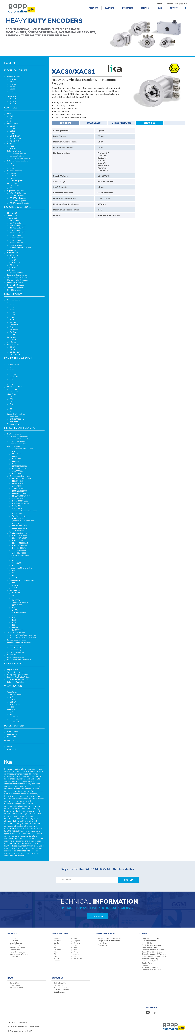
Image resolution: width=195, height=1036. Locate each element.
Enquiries (149, 123)
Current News (15, 983)
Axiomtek (57, 941)
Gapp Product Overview (151, 938)
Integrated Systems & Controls (109, 938)
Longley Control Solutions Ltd (109, 941)
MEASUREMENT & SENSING (19, 427)
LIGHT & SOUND (13, 663)
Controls (13, 938)
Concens (76, 943)
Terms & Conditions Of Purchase (154, 954)
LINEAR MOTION (13, 293)
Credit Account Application (152, 945)
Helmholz (57, 950)
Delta (56, 945)
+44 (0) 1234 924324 (165, 3)
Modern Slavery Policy (150, 959)
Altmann (57, 938)
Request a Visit (59, 985)
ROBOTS (9, 740)
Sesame (76, 954)
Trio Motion (77, 959)
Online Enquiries (60, 983)
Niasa (56, 952)
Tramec (56, 959)
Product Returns (148, 943)
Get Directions (59, 992)
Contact (173, 8)
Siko (55, 956)
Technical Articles (16, 987)
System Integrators (106, 933)
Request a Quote (60, 987)
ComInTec (57, 943)
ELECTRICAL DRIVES (15, 70)
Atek (75, 938)
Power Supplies (15, 945)
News (159, 8)
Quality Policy (147, 963)
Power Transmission (17, 952)
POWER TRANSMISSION (18, 358)
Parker (75, 952)
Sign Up (128, 880)
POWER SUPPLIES (14, 725)
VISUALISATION (13, 685)
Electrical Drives (16, 943)
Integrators (127, 8)
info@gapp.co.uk (181, 3)
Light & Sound (15, 956)
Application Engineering (151, 947)
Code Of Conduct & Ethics (151, 970)
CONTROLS (10, 107)
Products (93, 8)
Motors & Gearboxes (17, 947)
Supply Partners (59, 933)
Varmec (57, 961)
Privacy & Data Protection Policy (154, 956)
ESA (55, 947)
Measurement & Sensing (19, 954)
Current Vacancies (149, 941)
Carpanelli (77, 941)
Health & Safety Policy (150, 961)
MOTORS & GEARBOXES (17, 206)
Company (145, 8)
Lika (75, 950)
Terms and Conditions (17, 1022)
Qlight (56, 954)
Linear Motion (15, 950)
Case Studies (15, 985)
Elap (75, 945)
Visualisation (15, 941)
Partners (109, 8)
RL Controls (102, 945)
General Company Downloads (153, 950)
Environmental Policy (150, 967)
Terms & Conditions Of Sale (152, 952)
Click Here (97, 916)
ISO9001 (145, 965)
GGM (75, 947)
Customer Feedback (61, 990)
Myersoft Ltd (102, 943)
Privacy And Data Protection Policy (23, 1026)
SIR (74, 956)
